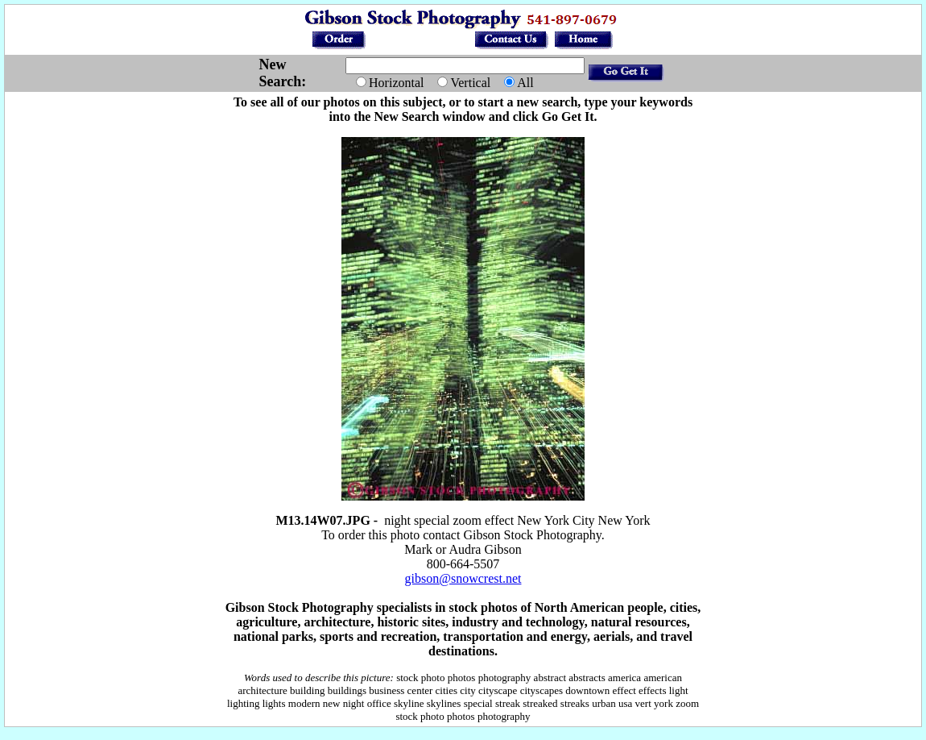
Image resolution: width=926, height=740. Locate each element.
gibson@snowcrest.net (463, 578)
